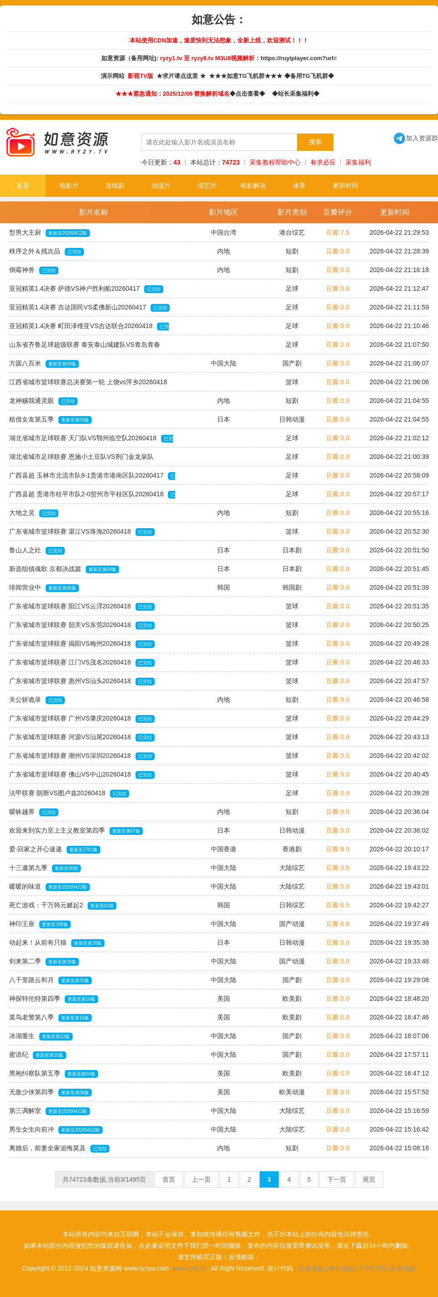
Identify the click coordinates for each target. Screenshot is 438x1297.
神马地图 (341, 1268)
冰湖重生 (41, 1036)
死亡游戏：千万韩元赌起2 (62, 905)
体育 (299, 185)
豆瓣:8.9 (337, 849)
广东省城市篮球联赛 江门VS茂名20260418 (82, 663)
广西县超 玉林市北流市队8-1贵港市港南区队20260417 (92, 478)
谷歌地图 (403, 1268)
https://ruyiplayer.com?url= (299, 58)
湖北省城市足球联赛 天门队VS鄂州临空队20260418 (91, 440)
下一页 (336, 1179)
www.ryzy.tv (189, 1268)
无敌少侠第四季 (50, 1092)
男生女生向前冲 (56, 1130)
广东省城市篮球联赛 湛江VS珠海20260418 (82, 532)
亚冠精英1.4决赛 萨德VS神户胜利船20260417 (86, 289)
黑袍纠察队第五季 (53, 1074)
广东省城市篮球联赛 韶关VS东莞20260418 (82, 625)
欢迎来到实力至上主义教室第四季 (76, 831)
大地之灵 (33, 513)
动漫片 (161, 185)
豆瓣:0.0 (337, 251)
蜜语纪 (37, 1055)
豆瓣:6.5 (337, 905)
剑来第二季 (44, 961)
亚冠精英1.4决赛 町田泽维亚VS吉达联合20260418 (89, 328)
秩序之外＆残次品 (46, 251)
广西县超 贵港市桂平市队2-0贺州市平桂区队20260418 (92, 496)
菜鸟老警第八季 (50, 1018)
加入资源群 (416, 138)
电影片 (68, 185)
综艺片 (207, 185)
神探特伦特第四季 (53, 999)
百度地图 (310, 1268)
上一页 (201, 1179)
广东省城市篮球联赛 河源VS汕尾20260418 (82, 737)
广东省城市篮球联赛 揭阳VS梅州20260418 (82, 644)
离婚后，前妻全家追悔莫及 (59, 1148)
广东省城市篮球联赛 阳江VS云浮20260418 (82, 606)
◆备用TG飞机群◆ (310, 75)
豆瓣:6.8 (337, 923)
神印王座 (40, 924)
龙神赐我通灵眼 (43, 401)
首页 (22, 185)
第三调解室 (49, 1111)
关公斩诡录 (37, 700)
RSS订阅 (373, 1268)
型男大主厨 (49, 233)
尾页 (369, 1179)
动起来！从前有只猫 (56, 943)
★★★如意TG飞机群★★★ (246, 75)
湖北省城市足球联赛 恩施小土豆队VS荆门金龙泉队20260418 (81, 459)
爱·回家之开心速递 (54, 849)
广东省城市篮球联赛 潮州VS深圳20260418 (82, 756)
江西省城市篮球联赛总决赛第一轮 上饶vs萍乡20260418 (88, 384)
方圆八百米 (44, 364)
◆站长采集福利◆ (297, 93)
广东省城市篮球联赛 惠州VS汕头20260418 (82, 681)
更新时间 (345, 185)
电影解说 (253, 185)
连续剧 (115, 185)
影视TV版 (141, 75)
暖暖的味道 (49, 887)
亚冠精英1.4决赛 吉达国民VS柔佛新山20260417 (89, 308)
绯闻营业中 (44, 588)
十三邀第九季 (45, 868)
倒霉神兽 (33, 270)
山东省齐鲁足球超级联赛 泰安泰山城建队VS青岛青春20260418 (84, 347)
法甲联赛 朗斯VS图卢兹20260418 (69, 793)
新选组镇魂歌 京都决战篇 (64, 569)
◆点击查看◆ (248, 93)
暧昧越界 (33, 812)
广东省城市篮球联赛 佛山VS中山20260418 (82, 775)
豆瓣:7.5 (337, 232)
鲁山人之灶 (37, 550)
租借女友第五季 (50, 420)
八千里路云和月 (50, 980)
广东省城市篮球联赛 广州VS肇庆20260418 (82, 719)
